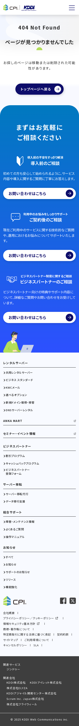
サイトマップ (10, 640)
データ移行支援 (15, 501)
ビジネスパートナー (17, 446)
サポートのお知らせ (18, 572)
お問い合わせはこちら (40, 193)
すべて (10, 557)
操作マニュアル (15, 537)
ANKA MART (13, 421)
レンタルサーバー (15, 363)
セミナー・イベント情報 (19, 434)
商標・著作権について (16, 629)
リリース (11, 580)
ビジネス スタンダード (19, 380)
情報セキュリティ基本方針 (19, 624)
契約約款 (63, 634)
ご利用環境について (36, 640)
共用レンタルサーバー (19, 372)
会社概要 (9, 613)
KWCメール (13, 387)
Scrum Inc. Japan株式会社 (25, 699)
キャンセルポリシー (15, 645)
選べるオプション (16, 395)
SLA (36, 645)
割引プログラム (15, 456)
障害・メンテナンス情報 (20, 522)
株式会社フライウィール (22, 704)
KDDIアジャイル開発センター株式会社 (32, 693)
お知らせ (9, 548)
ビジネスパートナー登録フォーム (18, 471)
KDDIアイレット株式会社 (46, 682)
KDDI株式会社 (16, 682)
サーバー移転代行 (17, 494)
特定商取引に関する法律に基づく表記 (27, 634)
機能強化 (11, 587)
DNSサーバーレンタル (19, 410)
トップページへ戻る (36, 89)
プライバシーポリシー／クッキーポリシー (28, 618)
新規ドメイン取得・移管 (20, 402)
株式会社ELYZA (17, 688)
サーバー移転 (12, 484)
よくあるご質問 (15, 529)
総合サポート (12, 512)
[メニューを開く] (72, 7)
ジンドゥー (13, 669)
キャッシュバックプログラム (22, 463)
